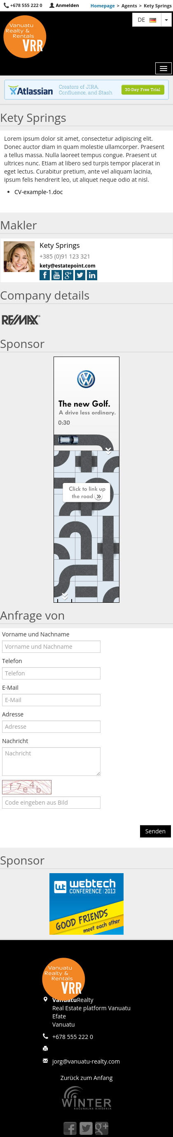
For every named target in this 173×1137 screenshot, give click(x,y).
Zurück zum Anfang (86, 1078)
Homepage (103, 5)
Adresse (12, 714)
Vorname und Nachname (36, 634)
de (147, 19)
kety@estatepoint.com (68, 265)
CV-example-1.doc (38, 192)
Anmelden (64, 5)
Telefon (12, 661)
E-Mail (10, 687)
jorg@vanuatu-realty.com (86, 1061)
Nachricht (15, 741)
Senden (155, 831)
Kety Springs (60, 245)
